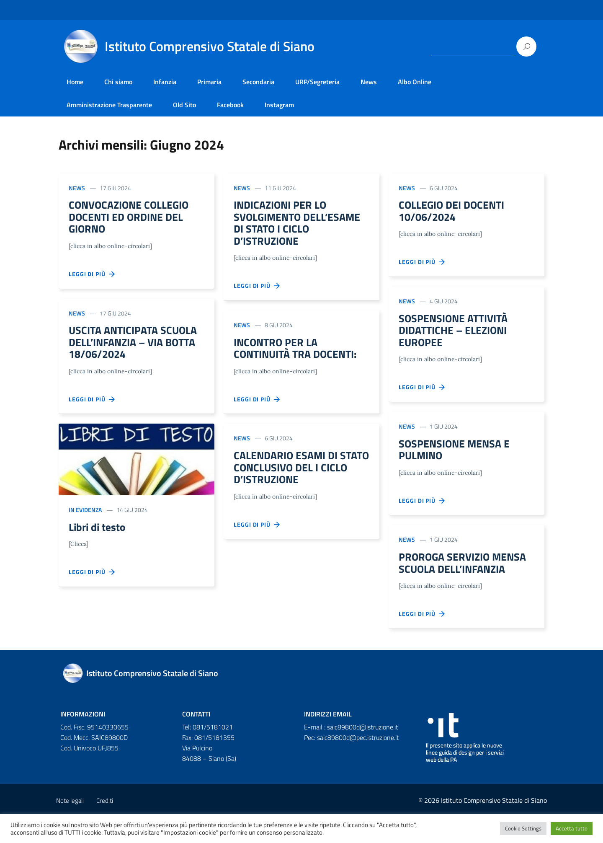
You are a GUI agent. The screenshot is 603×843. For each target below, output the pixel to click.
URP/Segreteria (317, 82)
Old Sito (184, 105)
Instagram (279, 105)
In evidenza (85, 518)
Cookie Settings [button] (523, 828)
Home (75, 82)
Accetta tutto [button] (572, 828)
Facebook (230, 105)
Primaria (209, 82)
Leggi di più (92, 278)
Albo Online (414, 82)
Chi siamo (118, 82)
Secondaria (258, 82)
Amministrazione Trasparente (109, 105)
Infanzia (164, 82)
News (369, 82)
